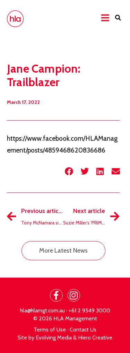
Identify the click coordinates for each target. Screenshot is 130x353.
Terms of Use (50, 329)
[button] (118, 18)
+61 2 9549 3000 (89, 310)
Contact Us (83, 329)
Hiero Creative (95, 337)
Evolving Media (54, 337)
